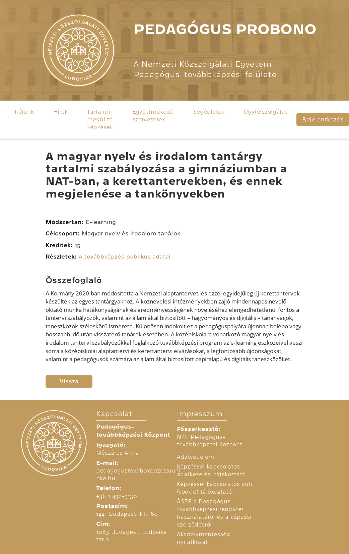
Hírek (60, 112)
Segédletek (208, 112)
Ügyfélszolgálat (265, 112)
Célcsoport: (62, 233)
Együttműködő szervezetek (152, 115)
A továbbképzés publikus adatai (124, 257)
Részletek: (61, 257)
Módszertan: (64, 222)
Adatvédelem (195, 457)
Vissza (69, 381)
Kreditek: (59, 245)
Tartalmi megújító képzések (100, 119)
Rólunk (24, 112)
